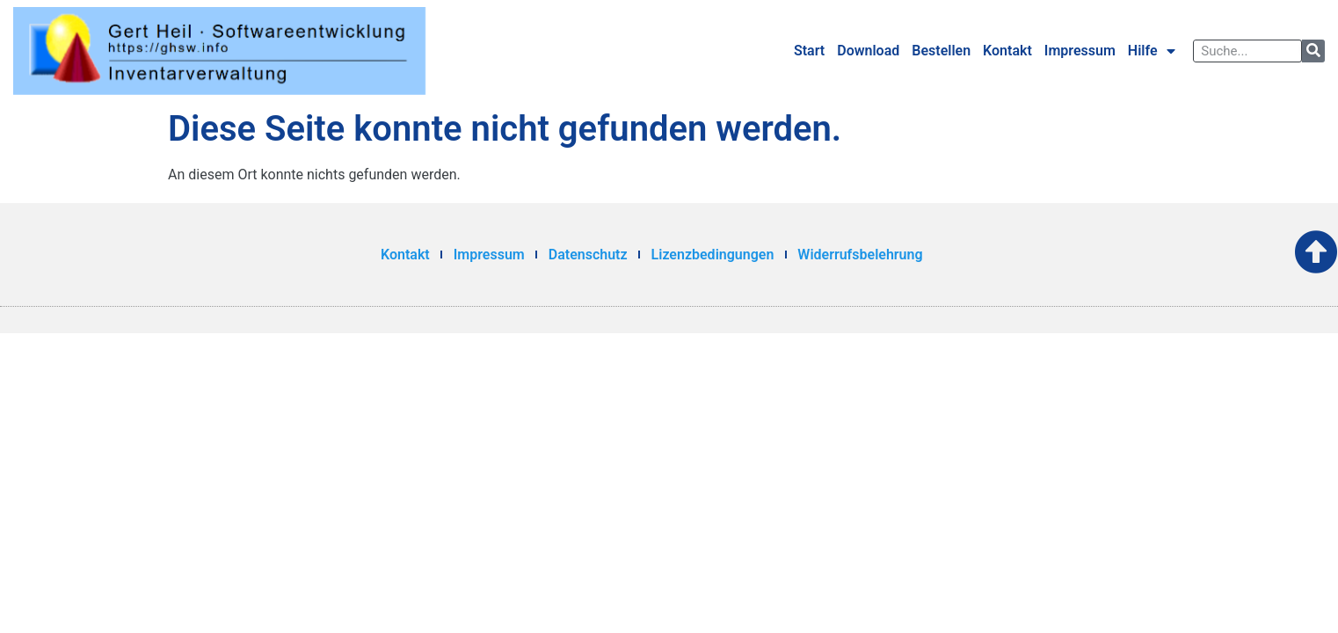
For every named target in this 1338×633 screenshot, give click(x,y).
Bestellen (941, 50)
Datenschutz (588, 254)
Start (809, 50)
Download (868, 50)
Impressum (1080, 50)
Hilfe (1151, 51)
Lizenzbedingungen (712, 254)
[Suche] (1313, 51)
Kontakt (1007, 50)
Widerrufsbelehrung (859, 254)
